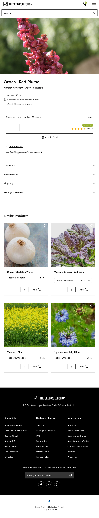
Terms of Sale (42, 451)
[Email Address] (46, 475)
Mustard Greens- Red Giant (69, 272)
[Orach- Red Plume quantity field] (13, 127)
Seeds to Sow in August (16, 430)
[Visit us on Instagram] (49, 484)
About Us (72, 425)
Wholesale (72, 456)
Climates (9, 456)
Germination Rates (77, 435)
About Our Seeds (76, 430)
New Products (11, 451)
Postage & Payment (45, 430)
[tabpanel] (49, 46)
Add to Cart (49, 137)
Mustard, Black (15, 352)
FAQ (38, 435)
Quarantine (41, 441)
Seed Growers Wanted (79, 441)
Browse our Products (15, 425)
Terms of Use (42, 446)
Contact (40, 425)
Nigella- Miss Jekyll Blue (67, 352)
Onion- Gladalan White (20, 272)
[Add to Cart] (37, 289)
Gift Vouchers (11, 446)
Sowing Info (10, 441)
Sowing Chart (11, 435)
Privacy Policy (42, 456)
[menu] (94, 12)
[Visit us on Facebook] (41, 484)
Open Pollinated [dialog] (34, 87)
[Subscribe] (70, 475)
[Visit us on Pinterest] (57, 484)
